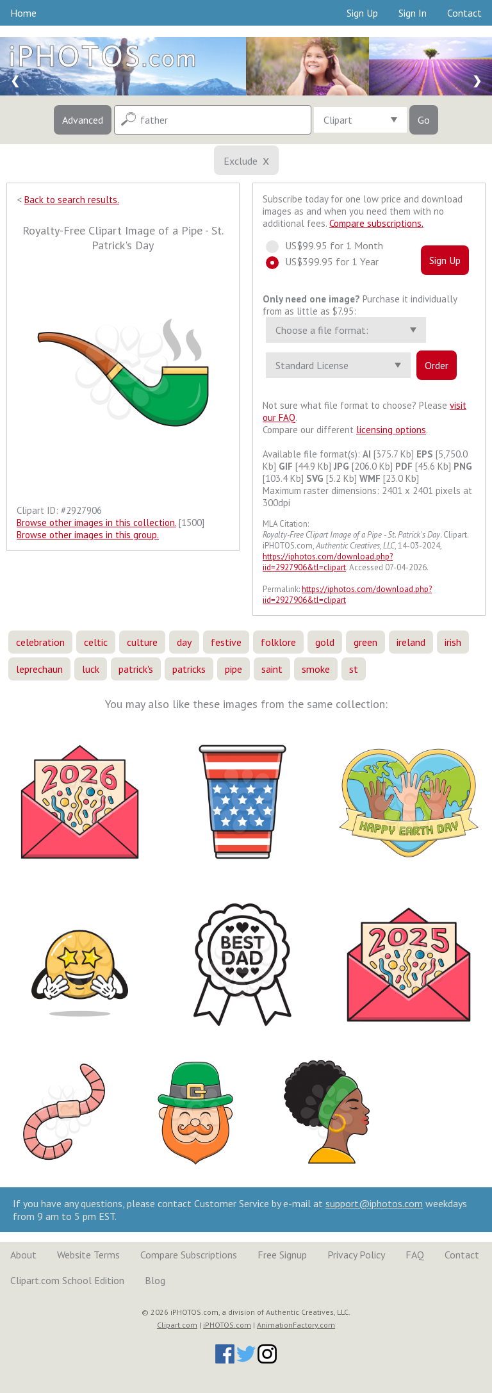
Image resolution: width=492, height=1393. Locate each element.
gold (324, 642)
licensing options (391, 430)
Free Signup (282, 1254)
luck (90, 669)
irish (453, 642)
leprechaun (39, 669)
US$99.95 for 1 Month (330, 245)
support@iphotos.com (374, 1203)
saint (272, 669)
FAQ (415, 1254)
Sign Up (362, 12)
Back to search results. (71, 200)
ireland (411, 642)
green (365, 642)
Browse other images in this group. (88, 535)
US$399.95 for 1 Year (328, 261)
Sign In (412, 12)
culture (142, 642)
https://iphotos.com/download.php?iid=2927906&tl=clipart (328, 562)
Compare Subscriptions (188, 1254)
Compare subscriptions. (376, 223)
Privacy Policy (356, 1254)
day (184, 642)
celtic (96, 642)
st (353, 669)
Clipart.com (177, 1325)
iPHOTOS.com (227, 1325)
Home (23, 12)
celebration (40, 642)
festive (226, 642)
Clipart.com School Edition (67, 1280)
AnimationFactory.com (296, 1325)
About (23, 1254)
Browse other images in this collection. (96, 522)
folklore (278, 642)
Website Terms (88, 1254)
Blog (155, 1280)
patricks (189, 669)
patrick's (136, 669)
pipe (233, 669)
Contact (464, 12)
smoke (316, 669)
